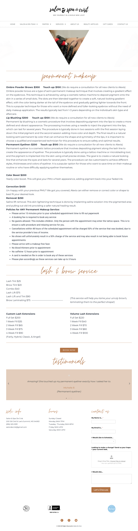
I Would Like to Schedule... (102, 438)
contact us (122, 24)
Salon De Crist (78, 529)
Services (61, 24)
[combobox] (103, 442)
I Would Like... (97, 473)
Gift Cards (108, 24)
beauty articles (91, 24)
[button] (8, 384)
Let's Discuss (101, 490)
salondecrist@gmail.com (16, 428)
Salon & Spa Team (29, 24)
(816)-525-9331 (12, 425)
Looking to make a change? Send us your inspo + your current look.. (111, 449)
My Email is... (97, 428)
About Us (74, 24)
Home (12, 24)
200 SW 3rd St (12, 422)
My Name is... (97, 418)
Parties (46, 24)
